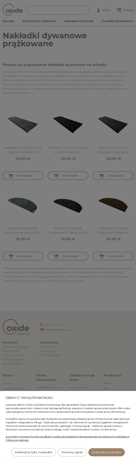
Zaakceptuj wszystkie (106, 452)
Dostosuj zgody (72, 452)
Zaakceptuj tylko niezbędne (33, 452)
